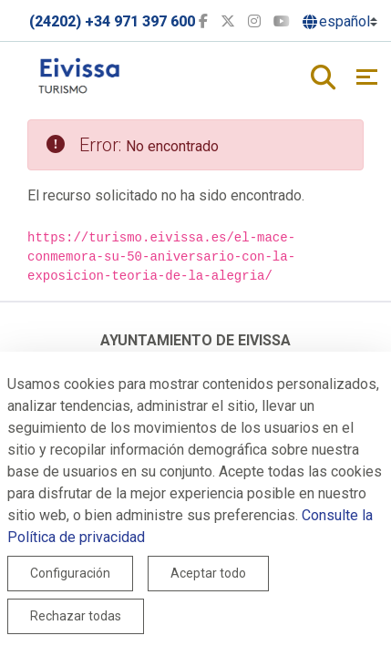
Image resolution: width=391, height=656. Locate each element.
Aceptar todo (208, 573)
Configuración (70, 573)
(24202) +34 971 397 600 (112, 21)
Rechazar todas (75, 616)
